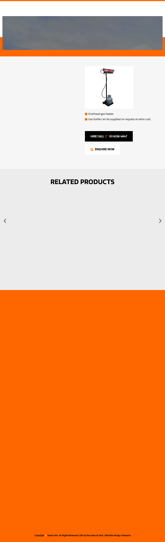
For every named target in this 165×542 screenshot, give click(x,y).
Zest (101, 535)
